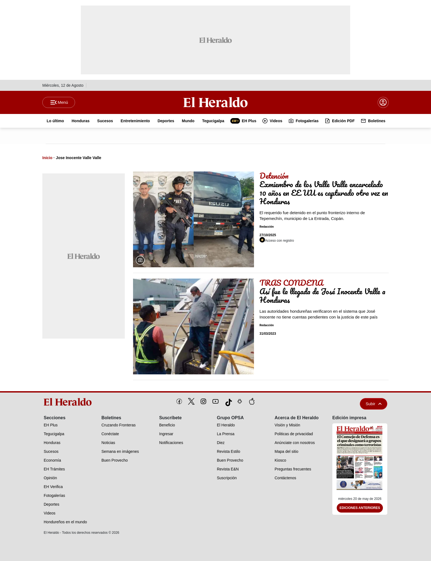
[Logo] (215, 102)
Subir (374, 403)
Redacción (266, 227)
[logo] (69, 402)
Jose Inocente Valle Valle (78, 158)
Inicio (47, 158)
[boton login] (383, 102)
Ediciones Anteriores (359, 508)
